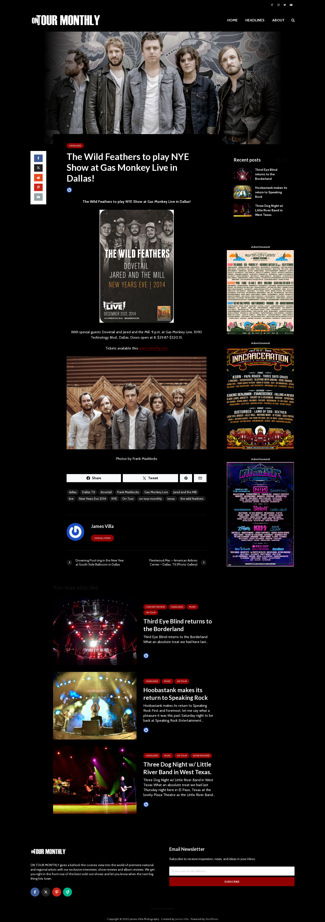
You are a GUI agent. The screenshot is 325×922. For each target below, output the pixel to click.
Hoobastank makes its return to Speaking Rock (175, 693)
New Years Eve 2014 (92, 499)
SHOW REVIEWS (201, 755)
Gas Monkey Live (156, 492)
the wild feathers (192, 499)
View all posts (102, 538)
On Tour (128, 499)
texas (171, 499)
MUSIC (192, 606)
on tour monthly (150, 499)
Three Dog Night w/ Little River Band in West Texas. (177, 768)
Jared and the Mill (185, 492)
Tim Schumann (156, 655)
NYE (114, 499)
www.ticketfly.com (153, 348)
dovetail (106, 492)
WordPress (211, 911)
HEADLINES (255, 20)
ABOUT (278, 20)
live (71, 499)
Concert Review (155, 606)
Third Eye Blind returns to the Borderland (177, 625)
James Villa (77, 190)
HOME (232, 20)
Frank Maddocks (128, 492)
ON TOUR (151, 612)
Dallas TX (88, 492)
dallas (73, 492)
